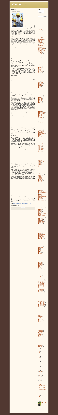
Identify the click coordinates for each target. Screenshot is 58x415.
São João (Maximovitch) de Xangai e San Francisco (41, 289)
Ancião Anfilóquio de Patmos (42, 43)
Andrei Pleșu (40, 49)
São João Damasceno (41, 292)
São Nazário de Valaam (41, 300)
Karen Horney (40, 179)
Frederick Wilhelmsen (41, 113)
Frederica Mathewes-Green (41, 112)
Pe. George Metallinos (41, 238)
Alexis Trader (40, 41)
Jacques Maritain (40, 148)
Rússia (39, 266)
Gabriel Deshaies (40, 117)
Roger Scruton (40, 263)
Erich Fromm (40, 102)
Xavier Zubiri (40, 345)
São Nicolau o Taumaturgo (41, 303)
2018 (39, 360)
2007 (39, 396)
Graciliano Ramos (40, 130)
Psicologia (39, 252)
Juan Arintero (40, 175)
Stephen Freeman (40, 320)
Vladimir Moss (40, 337)
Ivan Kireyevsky (40, 145)
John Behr (39, 162)
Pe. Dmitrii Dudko (40, 235)
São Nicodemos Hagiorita (41, 302)
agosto (40, 376)
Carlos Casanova (40, 71)
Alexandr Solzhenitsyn (41, 39)
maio (40, 380)
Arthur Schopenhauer (41, 59)
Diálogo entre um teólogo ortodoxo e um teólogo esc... (42, 390)
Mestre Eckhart (40, 211)
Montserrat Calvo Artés (41, 222)
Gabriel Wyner (40, 118)
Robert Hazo (40, 262)
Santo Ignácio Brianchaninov (42, 276)
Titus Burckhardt (40, 330)
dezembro (40, 371)
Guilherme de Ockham (41, 131)
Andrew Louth (40, 51)
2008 (39, 395)
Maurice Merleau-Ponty (41, 208)
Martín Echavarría (40, 201)
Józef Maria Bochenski (41, 174)
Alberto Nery (40, 37)
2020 (39, 357)
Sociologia (39, 317)
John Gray (39, 164)
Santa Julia (39, 268)
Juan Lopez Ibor (40, 176)
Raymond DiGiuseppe (41, 254)
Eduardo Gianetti (40, 95)
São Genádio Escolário (41, 282)
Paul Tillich (39, 232)
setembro (40, 375)
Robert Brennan (40, 261)
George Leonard (40, 122)
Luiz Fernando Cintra (41, 191)
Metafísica (39, 212)
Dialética (39, 86)
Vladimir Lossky (40, 336)
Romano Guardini (40, 264)
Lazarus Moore (40, 182)
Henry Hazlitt (40, 134)
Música (39, 224)
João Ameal (39, 159)
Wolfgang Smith (40, 344)
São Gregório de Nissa (41, 283)
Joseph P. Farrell (40, 173)
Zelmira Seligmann (40, 346)
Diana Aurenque (40, 87)
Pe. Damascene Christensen (41, 234)
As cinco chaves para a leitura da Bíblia (42, 388)
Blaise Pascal (40, 66)
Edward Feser (40, 98)
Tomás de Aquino (40, 331)
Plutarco (39, 250)
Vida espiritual (40, 334)
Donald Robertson (40, 88)
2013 (39, 366)
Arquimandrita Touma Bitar (41, 58)
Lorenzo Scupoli (40, 189)
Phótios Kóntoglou (40, 246)
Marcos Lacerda (40, 197)
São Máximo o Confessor (41, 299)
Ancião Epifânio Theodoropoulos (40, 46)
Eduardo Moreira (40, 96)
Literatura (39, 188)
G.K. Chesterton (40, 116)
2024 (39, 352)
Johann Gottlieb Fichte (41, 161)
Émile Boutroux (40, 100)
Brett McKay (40, 67)
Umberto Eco (40, 332)
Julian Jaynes (40, 177)
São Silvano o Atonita (41, 306)
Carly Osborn (40, 73)
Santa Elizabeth (40, 267)
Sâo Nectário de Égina (41, 301)
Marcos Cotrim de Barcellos (42, 196)
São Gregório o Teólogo (41, 286)
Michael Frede (40, 218)
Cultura (39, 81)
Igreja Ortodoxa (40, 137)
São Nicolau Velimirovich (41, 304)
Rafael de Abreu (40, 253)
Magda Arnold (40, 195)
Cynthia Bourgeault (40, 82)
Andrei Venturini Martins (41, 50)
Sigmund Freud (40, 316)
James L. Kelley (40, 150)
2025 (39, 351)
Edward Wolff (40, 99)
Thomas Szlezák (40, 329)
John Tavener (40, 167)
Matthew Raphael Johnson (41, 207)
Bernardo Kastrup (40, 65)
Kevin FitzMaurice (40, 180)
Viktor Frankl (40, 335)
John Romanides (40, 166)
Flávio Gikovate (40, 110)
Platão (39, 248)
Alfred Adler (40, 42)
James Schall (40, 151)
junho (40, 379)
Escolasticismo (40, 103)
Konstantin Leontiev (41, 181)
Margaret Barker (40, 199)
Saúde (39, 314)
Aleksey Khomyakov (41, 38)
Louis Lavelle (40, 190)
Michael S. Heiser (40, 219)
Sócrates (39, 318)
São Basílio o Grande (41, 279)
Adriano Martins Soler (41, 31)
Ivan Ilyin (39, 144)
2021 (39, 356)
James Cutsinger (40, 149)
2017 (39, 361)
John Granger (40, 163)
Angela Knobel (40, 52)
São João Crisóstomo (41, 291)
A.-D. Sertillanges (40, 29)
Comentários (40, 12)
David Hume (40, 85)
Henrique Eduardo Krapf (41, 133)
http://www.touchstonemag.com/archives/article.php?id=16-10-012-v (22, 203)
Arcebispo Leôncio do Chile (42, 54)
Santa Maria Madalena (41, 269)
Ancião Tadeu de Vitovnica (41, 48)
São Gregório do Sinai (41, 284)
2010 (39, 370)
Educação (39, 97)
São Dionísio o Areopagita (41, 280)
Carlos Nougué (40, 72)
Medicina (39, 210)
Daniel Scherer (40, 84)
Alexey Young (40, 40)
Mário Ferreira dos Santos (41, 200)
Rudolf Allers (40, 265)
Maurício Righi (40, 209)
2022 (39, 355)
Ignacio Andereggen (41, 136)
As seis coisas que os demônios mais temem (42, 386)
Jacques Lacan (40, 147)
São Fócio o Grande (41, 281)
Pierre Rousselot (40, 247)
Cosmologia (40, 80)
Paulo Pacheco (40, 233)
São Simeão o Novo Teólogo (42, 307)
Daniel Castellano (40, 83)
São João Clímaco (40, 290)
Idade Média (40, 135)
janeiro (40, 384)
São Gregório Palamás (41, 287)
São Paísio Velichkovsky (41, 305)
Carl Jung (39, 70)
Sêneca (39, 315)
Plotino (39, 249)
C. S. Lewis (39, 68)
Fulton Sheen (40, 115)
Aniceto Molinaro (40, 53)
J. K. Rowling (40, 146)
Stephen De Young (40, 319)
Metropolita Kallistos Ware (41, 217)
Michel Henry (40, 220)
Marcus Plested (40, 198)
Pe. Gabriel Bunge (40, 237)
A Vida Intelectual (19, 4)
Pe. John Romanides (41, 239)
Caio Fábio (39, 69)
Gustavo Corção (40, 132)
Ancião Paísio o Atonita (41, 47)
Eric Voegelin (40, 101)
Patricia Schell (40, 231)
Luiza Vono (39, 194)
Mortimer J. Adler (40, 223)
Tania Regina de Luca (41, 322)
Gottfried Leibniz (40, 129)
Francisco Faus (40, 111)
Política (39, 251)
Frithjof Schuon (40, 114)
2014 (39, 365)
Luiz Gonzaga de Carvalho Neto (42, 192)
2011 (39, 369)
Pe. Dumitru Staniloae (41, 236)
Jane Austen (39, 152)
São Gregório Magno (41, 285)
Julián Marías (40, 178)
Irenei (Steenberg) (40, 143)
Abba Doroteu (40, 30)
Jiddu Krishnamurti (40, 158)
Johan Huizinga (40, 160)
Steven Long (40, 321)
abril (40, 381)
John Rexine (40, 165)
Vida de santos (40, 333)
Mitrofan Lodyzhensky (41, 221)
